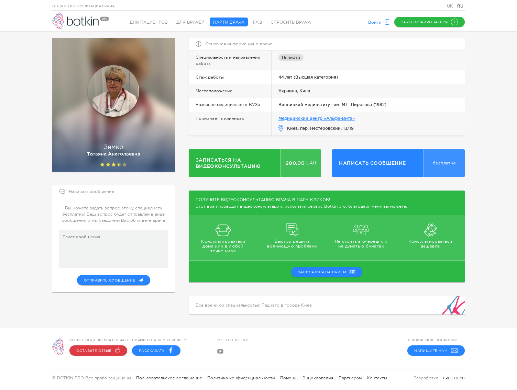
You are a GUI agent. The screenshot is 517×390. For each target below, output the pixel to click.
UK (450, 6)
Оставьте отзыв (98, 350)
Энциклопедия (317, 378)
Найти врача (228, 22)
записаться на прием (327, 272)
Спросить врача (291, 22)
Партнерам (350, 378)
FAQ (257, 22)
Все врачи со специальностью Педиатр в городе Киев (254, 305)
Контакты (377, 378)
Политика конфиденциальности (241, 378)
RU (460, 6)
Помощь (288, 378)
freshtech (454, 378)
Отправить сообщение (113, 280)
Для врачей (190, 22)
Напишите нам (436, 350)
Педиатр (291, 57)
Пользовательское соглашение (169, 378)
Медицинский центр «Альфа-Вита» (316, 118)
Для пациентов (149, 22)
